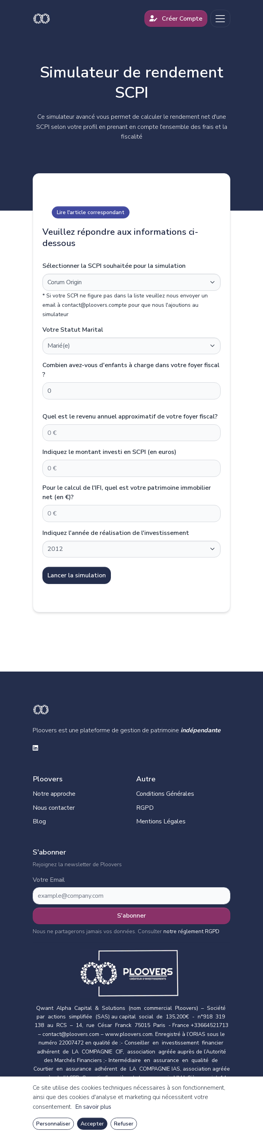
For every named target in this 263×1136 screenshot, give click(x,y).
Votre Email (49, 880)
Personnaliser (53, 1123)
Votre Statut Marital (72, 329)
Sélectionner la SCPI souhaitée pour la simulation (114, 266)
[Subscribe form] (131, 895)
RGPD (145, 808)
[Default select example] (131, 282)
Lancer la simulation (76, 575)
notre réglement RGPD (191, 931)
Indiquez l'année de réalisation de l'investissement (115, 533)
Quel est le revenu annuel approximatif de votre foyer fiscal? (129, 416)
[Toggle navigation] (220, 18)
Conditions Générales (165, 794)
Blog (39, 821)
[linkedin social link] (35, 749)
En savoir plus (93, 1107)
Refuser (123, 1123)
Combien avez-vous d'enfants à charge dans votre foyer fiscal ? (130, 370)
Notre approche (54, 794)
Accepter (92, 1123)
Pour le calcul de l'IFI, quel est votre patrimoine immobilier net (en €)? (126, 492)
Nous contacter (54, 808)
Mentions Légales (161, 821)
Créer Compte (175, 18)
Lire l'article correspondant (90, 212)
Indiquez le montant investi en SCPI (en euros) (109, 452)
